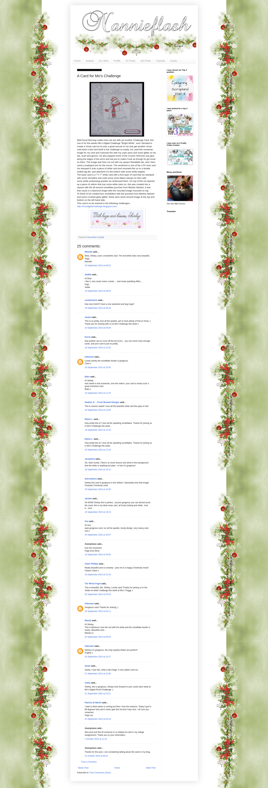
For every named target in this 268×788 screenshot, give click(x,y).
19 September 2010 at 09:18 (98, 308)
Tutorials (160, 60)
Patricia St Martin (93, 702)
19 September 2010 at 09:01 (98, 265)
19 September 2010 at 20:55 (98, 554)
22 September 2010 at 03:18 (98, 719)
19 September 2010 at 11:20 (98, 393)
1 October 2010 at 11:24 (96, 739)
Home (77, 60)
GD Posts (145, 60)
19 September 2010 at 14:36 (98, 489)
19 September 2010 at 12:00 (98, 410)
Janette (88, 498)
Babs (87, 376)
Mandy (88, 620)
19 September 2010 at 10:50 (98, 367)
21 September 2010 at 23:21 (98, 693)
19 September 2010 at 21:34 (98, 574)
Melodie (88, 252)
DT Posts (130, 60)
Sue (87, 521)
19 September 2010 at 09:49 (98, 328)
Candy (173, 60)
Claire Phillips (91, 564)
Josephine (90, 459)
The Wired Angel (93, 583)
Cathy (87, 683)
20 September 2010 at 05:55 (98, 637)
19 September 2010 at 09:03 (98, 291)
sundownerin (91, 300)
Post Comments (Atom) (100, 772)
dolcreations (91, 479)
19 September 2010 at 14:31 (98, 469)
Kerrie (88, 337)
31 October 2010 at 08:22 (96, 756)
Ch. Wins (104, 60)
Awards (90, 60)
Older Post (151, 768)
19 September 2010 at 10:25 (98, 347)
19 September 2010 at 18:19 (98, 512)
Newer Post (83, 768)
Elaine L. (89, 419)
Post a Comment (89, 762)
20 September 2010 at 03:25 (98, 594)
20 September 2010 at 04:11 (98, 611)
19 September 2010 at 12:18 (98, 430)
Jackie (88, 317)
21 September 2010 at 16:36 (98, 673)
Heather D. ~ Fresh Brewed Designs (102, 402)
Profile (117, 60)
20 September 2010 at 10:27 (98, 656)
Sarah (87, 666)
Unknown (89, 357)
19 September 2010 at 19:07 (98, 535)
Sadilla (88, 274)
